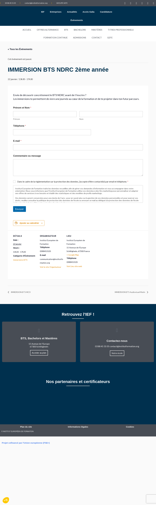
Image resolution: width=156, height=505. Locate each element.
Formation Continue (55, 37)
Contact (97, 37)
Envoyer (19, 209)
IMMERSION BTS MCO (22, 292)
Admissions (79, 37)
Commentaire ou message (27, 156)
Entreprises (56, 12)
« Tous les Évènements (20, 49)
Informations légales (78, 427)
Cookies (130, 427)
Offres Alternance (48, 29)
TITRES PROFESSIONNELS (121, 29)
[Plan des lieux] (108, 249)
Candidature (106, 12)
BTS (66, 29)
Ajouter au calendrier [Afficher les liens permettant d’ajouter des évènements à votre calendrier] (29, 223)
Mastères (96, 29)
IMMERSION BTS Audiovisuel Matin (127, 292)
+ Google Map (73, 255)
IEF (42, 12)
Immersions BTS (20, 260)
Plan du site (26, 427)
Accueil (27, 29)
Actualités (72, 12)
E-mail (17, 140)
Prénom (16, 119)
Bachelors (80, 29)
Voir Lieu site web (74, 266)
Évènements (76, 20)
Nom (81, 119)
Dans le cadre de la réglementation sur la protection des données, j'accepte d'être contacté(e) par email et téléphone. (72, 181)
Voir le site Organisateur (50, 267)
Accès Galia (88, 12)
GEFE (110, 37)
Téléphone (19, 125)
